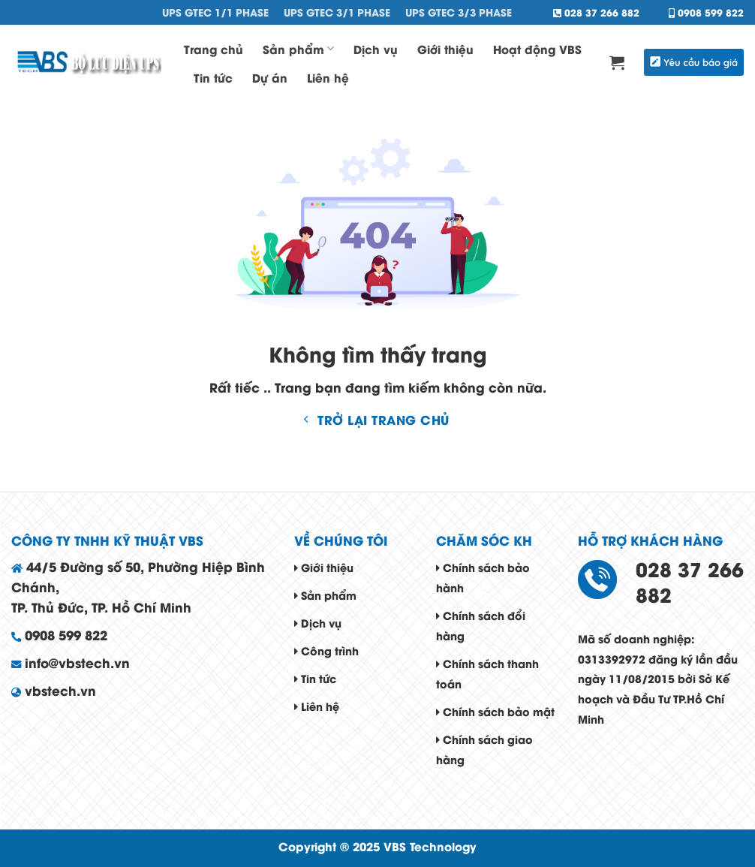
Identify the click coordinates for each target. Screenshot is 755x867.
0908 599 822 (706, 12)
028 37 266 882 (596, 12)
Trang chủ (213, 49)
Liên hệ (328, 77)
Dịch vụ (375, 49)
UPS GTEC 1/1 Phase (215, 12)
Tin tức (213, 77)
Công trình (326, 650)
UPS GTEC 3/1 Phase (337, 12)
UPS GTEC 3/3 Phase (458, 12)
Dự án (269, 77)
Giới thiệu (445, 49)
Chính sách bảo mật (495, 711)
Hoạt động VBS (537, 49)
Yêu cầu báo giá (694, 62)
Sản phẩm (298, 49)
